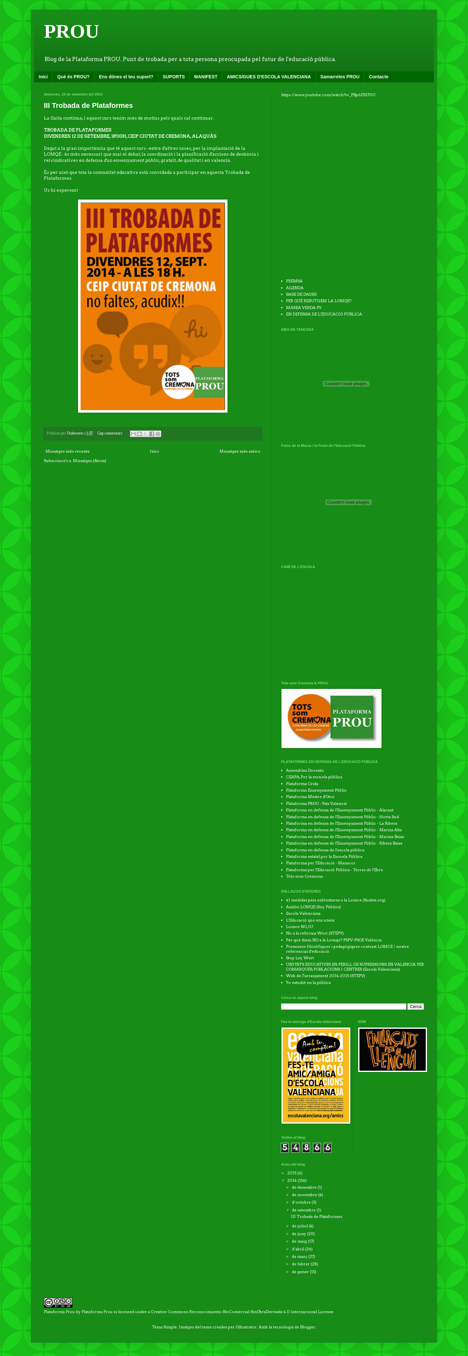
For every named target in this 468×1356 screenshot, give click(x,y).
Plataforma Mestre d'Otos (310, 796)
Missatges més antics (239, 451)
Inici (43, 76)
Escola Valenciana (303, 913)
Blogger (307, 1326)
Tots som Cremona (304, 876)
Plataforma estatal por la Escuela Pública (324, 856)
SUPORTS (174, 76)
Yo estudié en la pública (308, 982)
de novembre (305, 1194)
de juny (299, 1233)
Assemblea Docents (305, 770)
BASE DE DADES (301, 294)
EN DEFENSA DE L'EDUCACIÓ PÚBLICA (324, 314)
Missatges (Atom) (89, 460)
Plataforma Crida (302, 783)
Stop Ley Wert (300, 957)
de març (300, 1256)
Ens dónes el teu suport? (126, 76)
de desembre (305, 1187)
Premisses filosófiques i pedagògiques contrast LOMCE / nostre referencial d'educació (347, 948)
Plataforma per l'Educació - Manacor (321, 862)
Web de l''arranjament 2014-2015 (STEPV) (325, 975)
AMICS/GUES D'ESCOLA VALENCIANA (269, 76)
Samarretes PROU (340, 76)
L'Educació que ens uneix (310, 920)
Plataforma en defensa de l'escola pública (325, 849)
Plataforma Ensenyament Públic (316, 790)
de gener (301, 1271)
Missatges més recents (67, 451)
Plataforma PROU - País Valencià (316, 803)
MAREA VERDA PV (304, 307)
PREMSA (294, 280)
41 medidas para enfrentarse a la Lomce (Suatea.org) (335, 900)
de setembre (304, 1209)
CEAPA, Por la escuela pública (314, 776)
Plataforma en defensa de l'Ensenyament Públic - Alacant (340, 809)
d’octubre (302, 1202)
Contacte (378, 76)
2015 (292, 1172)
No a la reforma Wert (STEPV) (315, 933)
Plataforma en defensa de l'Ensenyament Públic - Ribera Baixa (344, 843)
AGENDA (295, 287)
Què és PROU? (73, 76)
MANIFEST (206, 76)
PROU (71, 31)
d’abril (298, 1248)
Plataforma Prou (97, 1311)
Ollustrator (246, 1326)
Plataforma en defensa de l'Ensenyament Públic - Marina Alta (344, 829)
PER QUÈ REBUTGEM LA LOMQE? (318, 300)
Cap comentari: (110, 433)
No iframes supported (330, 186)
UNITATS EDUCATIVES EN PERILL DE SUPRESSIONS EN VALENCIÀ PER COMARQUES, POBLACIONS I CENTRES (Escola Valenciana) (355, 966)
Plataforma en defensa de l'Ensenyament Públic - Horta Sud (342, 816)
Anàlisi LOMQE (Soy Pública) (313, 906)
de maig (300, 1241)
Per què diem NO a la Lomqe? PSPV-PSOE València (334, 939)
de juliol (300, 1225)
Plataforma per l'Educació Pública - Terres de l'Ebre (334, 869)
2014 (292, 1180)
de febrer (301, 1263)
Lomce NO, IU (299, 926)
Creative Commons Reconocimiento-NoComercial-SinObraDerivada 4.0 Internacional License (242, 1311)
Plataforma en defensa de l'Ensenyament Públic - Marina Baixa (345, 836)
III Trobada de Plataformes (88, 105)
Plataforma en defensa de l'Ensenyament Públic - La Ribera (341, 823)
